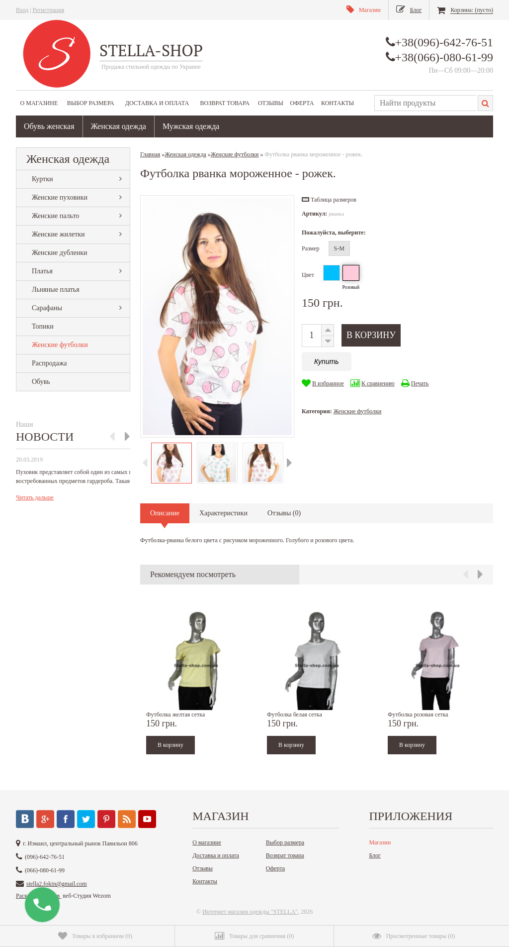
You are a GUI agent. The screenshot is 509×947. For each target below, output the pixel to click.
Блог (375, 855)
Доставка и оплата (157, 103)
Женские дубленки (59, 252)
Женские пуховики (59, 197)
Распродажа (49, 363)
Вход (22, 9)
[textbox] (425, 103)
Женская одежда (118, 126)
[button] (329, 199)
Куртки (42, 179)
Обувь (41, 381)
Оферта (302, 103)
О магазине (39, 103)
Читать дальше (35, 497)
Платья (42, 271)
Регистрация (49, 9)
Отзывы (270, 103)
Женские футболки (60, 345)
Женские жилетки (58, 234)
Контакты (337, 103)
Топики (43, 326)
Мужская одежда (191, 126)
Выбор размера (90, 103)
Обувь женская (49, 126)
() (95, 936)
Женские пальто (55, 216)
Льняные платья (56, 289)
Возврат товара (225, 103)
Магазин (380, 842)
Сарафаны (47, 308)
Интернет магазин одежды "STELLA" (250, 911)
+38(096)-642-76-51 (444, 42)
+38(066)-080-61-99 (444, 57)
